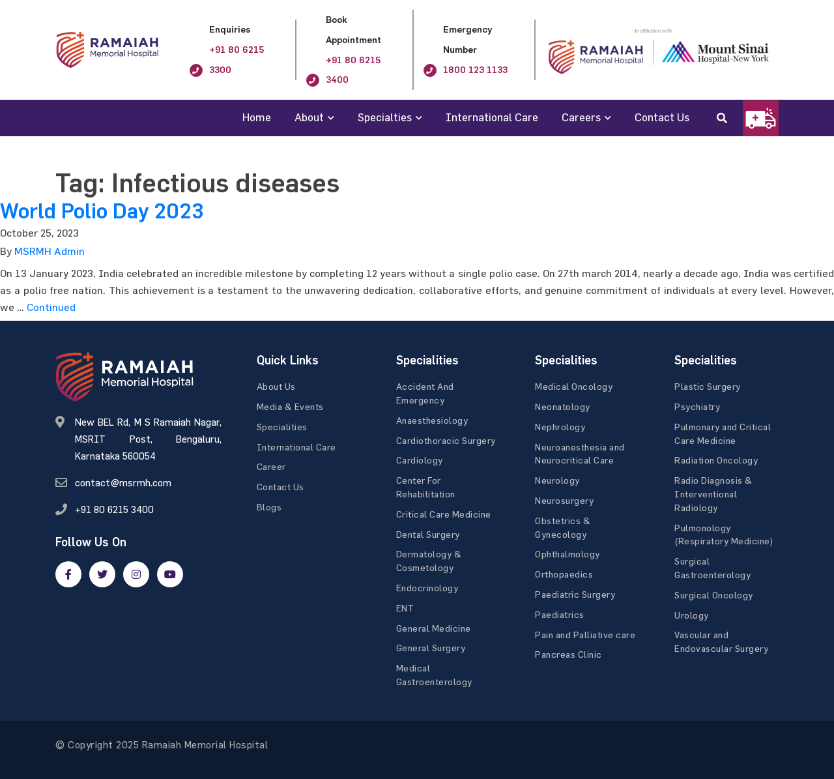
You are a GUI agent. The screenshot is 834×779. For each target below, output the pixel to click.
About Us (276, 386)
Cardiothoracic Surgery (446, 440)
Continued (51, 307)
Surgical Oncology (713, 594)
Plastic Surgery (707, 386)
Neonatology (562, 406)
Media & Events (290, 406)
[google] (136, 574)
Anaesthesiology (432, 420)
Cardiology (419, 459)
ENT (405, 607)
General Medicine (433, 628)
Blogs (269, 506)
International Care (492, 117)
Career (271, 466)
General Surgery (431, 647)
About (309, 117)
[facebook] (68, 574)
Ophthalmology (567, 553)
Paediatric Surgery (575, 594)
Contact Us (662, 117)
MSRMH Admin (49, 251)
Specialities (282, 426)
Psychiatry (697, 406)
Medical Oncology (573, 386)
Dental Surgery (428, 534)
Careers (581, 117)
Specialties (385, 117)
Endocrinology (427, 587)
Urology (691, 615)
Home (256, 117)
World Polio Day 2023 (101, 211)
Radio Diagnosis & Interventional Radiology (713, 494)
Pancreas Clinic (568, 654)
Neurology (557, 480)
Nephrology (560, 426)
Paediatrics (559, 614)
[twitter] (102, 574)
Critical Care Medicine (443, 514)
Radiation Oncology (716, 459)
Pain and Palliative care (585, 634)
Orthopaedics (564, 574)
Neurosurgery (564, 500)
